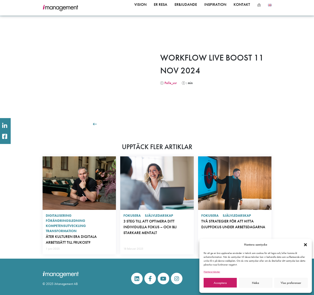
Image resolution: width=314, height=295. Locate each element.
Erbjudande (180, 8)
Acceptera (220, 283)
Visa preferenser (291, 283)
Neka (255, 283)
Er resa (153, 8)
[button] (305, 244)
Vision (131, 8)
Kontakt (241, 8)
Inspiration (212, 8)
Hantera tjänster (212, 271)
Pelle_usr (170, 83)
